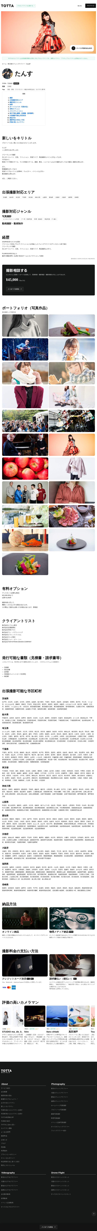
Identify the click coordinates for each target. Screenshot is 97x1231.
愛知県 (51, 197)
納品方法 (13, 118)
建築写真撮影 (55, 1114)
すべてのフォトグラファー (60, 1126)
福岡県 (70, 197)
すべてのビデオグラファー (10, 1207)
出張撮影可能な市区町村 (18, 115)
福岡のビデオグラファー (9, 1190)
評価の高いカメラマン (17, 122)
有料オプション (15, 109)
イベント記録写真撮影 (58, 1122)
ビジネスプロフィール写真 (11, 219)
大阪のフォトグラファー (59, 1093)
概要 (11, 98)
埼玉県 (18, 197)
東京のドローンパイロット (60, 1177)
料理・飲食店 (38, 219)
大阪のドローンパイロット (60, 1181)
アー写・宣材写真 (26, 219)
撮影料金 (4, 1136)
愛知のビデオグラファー (9, 1185)
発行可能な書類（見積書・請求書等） (22, 113)
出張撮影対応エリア (16, 100)
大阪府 (64, 197)
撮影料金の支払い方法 (17, 120)
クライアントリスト (16, 111)
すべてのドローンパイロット (61, 1194)
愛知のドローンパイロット (60, 1185)
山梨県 (45, 197)
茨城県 (5, 197)
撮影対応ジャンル (15, 102)
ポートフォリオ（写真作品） (19, 107)
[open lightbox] (82, 48)
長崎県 (77, 197)
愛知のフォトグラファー (59, 1097)
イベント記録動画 (7, 1202)
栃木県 (11, 197)
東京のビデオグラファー (9, 1177)
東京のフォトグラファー (59, 1088)
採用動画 (4, 1198)
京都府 (58, 197)
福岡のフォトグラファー (59, 1101)
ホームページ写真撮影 (58, 1105)
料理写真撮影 (55, 1118)
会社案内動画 (5, 1194)
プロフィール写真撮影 (58, 1110)
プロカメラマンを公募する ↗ (26, 5)
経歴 (11, 104)
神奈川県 (37, 197)
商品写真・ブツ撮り (51, 219)
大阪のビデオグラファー (9, 1181)
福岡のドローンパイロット (60, 1190)
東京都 (31, 197)
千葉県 (24, 197)
